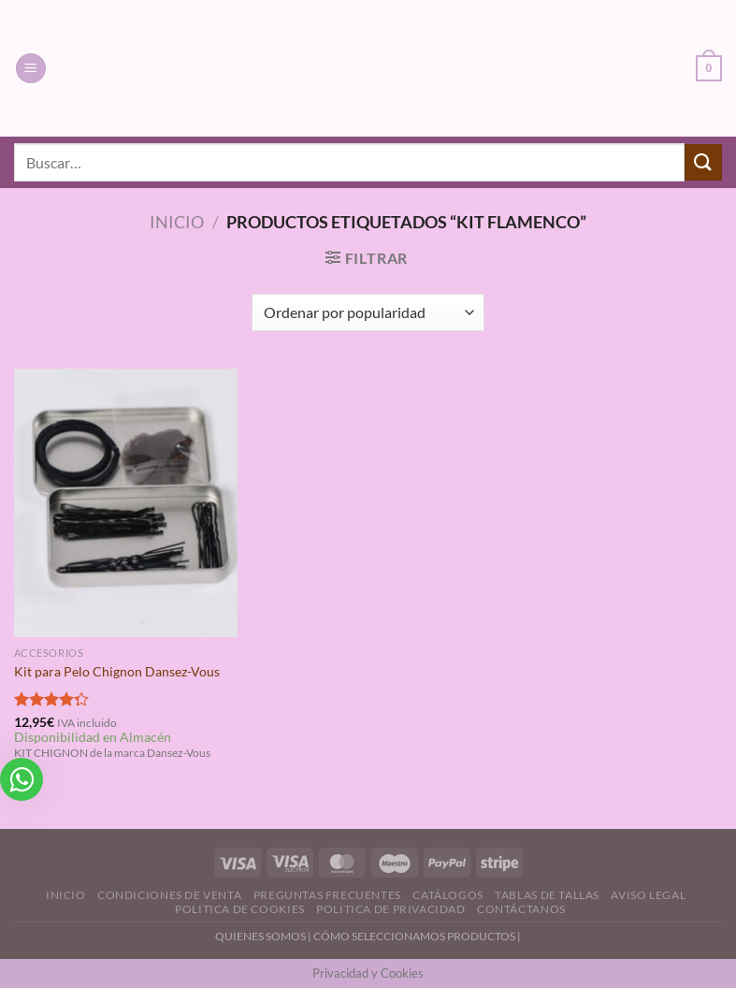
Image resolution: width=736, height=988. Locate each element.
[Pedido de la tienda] (368, 312)
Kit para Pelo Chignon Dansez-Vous (117, 671)
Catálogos (447, 895)
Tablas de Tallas (547, 895)
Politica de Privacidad (390, 909)
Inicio (177, 221)
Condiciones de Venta (169, 895)
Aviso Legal (648, 895)
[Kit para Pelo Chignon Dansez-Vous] (126, 503)
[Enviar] (703, 162)
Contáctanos (521, 909)
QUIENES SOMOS (260, 936)
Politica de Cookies (240, 909)
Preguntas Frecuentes (327, 895)
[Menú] (31, 68)
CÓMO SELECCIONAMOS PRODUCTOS (414, 936)
